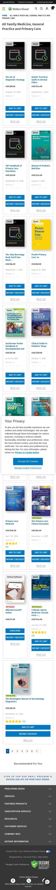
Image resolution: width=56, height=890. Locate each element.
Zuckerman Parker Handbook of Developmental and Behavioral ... (15, 346)
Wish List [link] (15, 643)
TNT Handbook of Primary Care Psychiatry (14, 168)
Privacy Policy (12, 851)
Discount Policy (30, 857)
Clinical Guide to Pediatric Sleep (39, 344)
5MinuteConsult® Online (14, 611)
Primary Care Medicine (12, 522)
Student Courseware (25, 2)
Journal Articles (8, 2)
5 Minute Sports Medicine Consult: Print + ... (40, 613)
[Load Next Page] (39, 751)
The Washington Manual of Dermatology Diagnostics (25, 700)
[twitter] (29, 880)
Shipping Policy (15, 857)
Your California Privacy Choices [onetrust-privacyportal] (34, 851)
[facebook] (13, 880)
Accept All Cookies (28, 461)
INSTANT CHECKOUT (15, 115)
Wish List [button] (15, 121)
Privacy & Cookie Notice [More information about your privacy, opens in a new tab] (27, 452)
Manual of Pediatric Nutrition (41, 167)
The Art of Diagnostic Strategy (15, 78)
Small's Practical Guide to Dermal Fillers (39, 80)
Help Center (43, 857)
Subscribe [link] (15, 630)
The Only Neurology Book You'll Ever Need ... (15, 257)
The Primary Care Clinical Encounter (40, 522)
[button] (47, 882)
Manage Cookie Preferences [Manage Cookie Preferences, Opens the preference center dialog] (28, 468)
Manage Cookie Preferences (17, 864)
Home (4, 16)
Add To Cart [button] (15, 108)
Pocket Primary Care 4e (39, 256)
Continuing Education (45, 2)
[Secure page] (40, 864)
